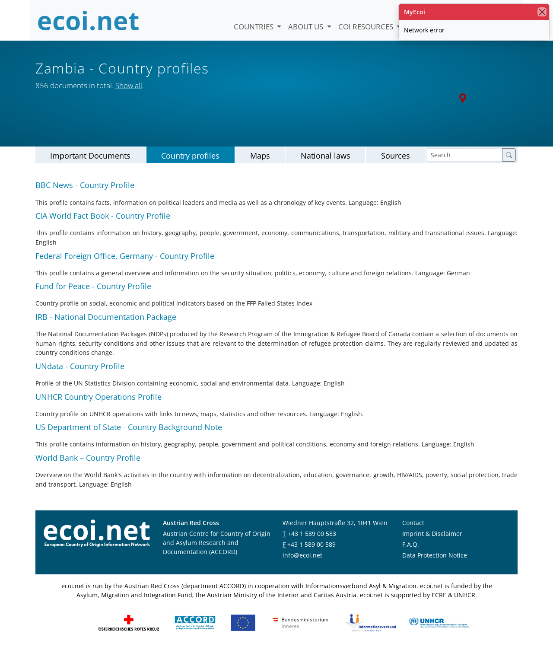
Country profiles (190, 155)
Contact (413, 523)
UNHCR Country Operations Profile (98, 397)
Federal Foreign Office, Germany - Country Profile (124, 256)
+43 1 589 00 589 (311, 545)
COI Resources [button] (366, 27)
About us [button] (306, 27)
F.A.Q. (410, 545)
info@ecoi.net (302, 555)
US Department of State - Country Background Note (128, 427)
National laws (325, 155)
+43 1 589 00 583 (312, 534)
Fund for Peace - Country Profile (93, 286)
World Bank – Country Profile (87, 457)
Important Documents (90, 155)
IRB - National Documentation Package (105, 317)
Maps (260, 155)
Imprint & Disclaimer (432, 534)
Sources (395, 155)
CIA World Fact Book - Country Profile (102, 215)
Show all (128, 85)
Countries (254, 27)
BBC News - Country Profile (84, 185)
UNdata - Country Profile (79, 366)
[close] (542, 11)
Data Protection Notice (434, 555)
